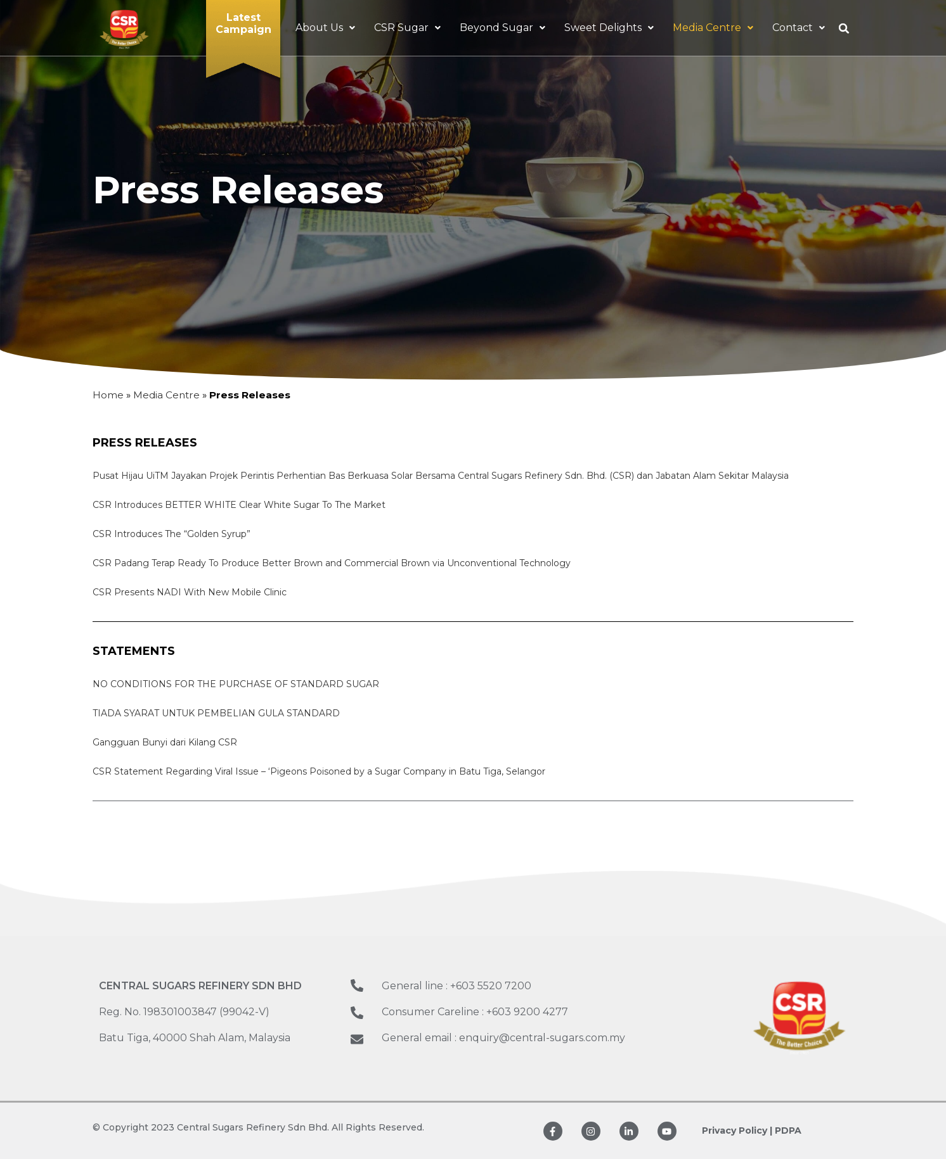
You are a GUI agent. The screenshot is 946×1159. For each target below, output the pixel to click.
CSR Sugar (407, 28)
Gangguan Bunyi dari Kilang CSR (165, 742)
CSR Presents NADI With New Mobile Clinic (190, 592)
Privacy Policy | (737, 1130)
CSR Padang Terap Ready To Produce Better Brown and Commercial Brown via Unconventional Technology (332, 563)
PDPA (788, 1130)
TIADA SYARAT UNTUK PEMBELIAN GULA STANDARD (216, 713)
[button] (843, 28)
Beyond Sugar (502, 28)
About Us (325, 28)
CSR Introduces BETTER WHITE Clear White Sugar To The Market (239, 504)
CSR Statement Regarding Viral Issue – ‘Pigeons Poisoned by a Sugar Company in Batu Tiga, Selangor (319, 771)
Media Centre (713, 28)
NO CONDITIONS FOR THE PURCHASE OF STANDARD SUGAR (236, 684)
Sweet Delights (609, 28)
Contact (798, 28)
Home (108, 395)
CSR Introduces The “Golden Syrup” (171, 534)
